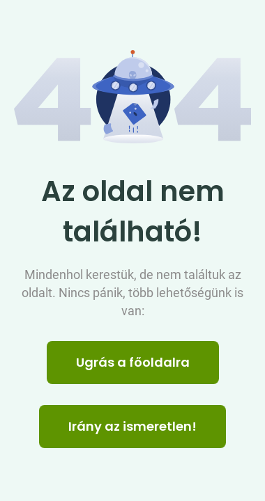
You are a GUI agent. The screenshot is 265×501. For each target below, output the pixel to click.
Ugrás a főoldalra (133, 362)
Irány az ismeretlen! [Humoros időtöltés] (132, 426)
